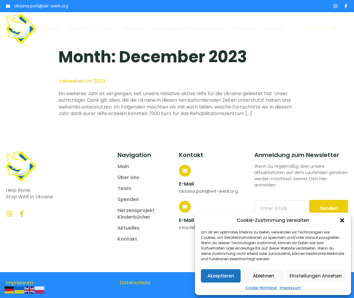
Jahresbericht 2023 (81, 81)
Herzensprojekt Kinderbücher (188, 28)
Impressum (290, 288)
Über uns (80, 28)
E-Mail (186, 184)
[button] (342, 220)
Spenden (133, 28)
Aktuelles (244, 28)
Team (107, 28)
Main (55, 28)
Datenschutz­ (135, 282)
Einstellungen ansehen (316, 276)
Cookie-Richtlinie (261, 288)
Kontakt (274, 28)
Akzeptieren (220, 276)
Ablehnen (263, 276)
